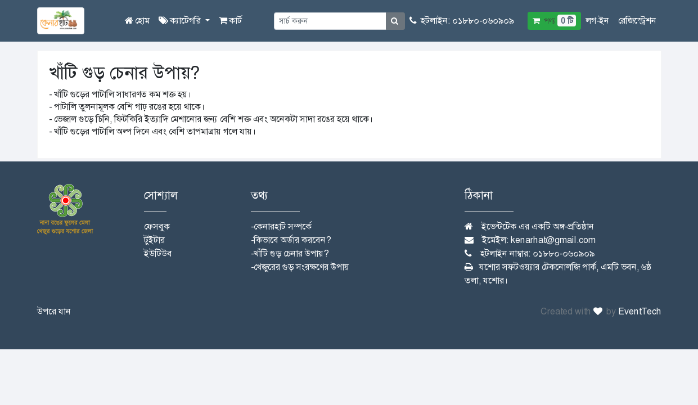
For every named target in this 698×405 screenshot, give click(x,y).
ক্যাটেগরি (181, 20)
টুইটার (154, 240)
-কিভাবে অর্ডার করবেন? (291, 240)
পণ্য (554, 20)
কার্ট (230, 20)
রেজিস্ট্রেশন (637, 20)
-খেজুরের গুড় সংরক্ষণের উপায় (300, 267)
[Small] (330, 21)
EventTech (639, 311)
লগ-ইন (597, 20)
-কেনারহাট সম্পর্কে (281, 226)
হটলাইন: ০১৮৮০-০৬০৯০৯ (461, 20)
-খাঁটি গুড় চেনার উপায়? (289, 253)
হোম (137, 20)
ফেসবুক (157, 226)
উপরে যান (54, 311)
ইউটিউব (158, 253)
